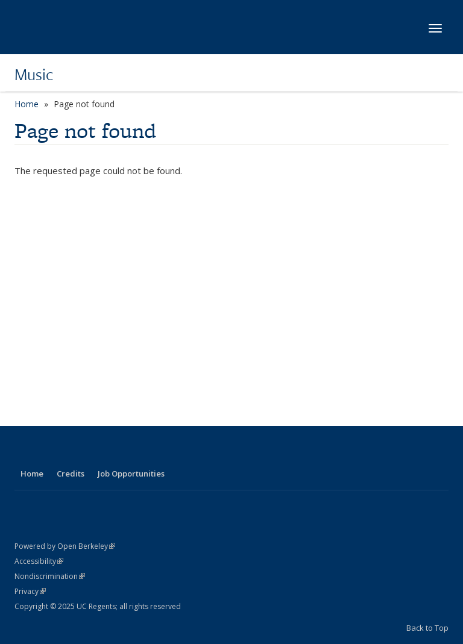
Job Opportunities (131, 473)
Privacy (30, 591)
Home (26, 104)
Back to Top (427, 627)
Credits (70, 473)
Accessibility (38, 561)
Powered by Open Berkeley (64, 546)
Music (34, 74)
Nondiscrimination (49, 576)
